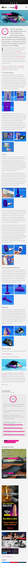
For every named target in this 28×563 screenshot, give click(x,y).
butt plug (10, 440)
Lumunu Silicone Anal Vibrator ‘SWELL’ (13, 476)
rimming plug (17, 51)
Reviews (4, 14)
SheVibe (3, 353)
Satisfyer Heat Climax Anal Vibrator (12, 461)
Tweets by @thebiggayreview (7, 556)
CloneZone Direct (8, 353)
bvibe (14, 442)
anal (6, 440)
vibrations (16, 440)
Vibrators (11, 458)
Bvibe (23, 47)
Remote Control (8, 442)
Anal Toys (9, 14)
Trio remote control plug (20, 56)
